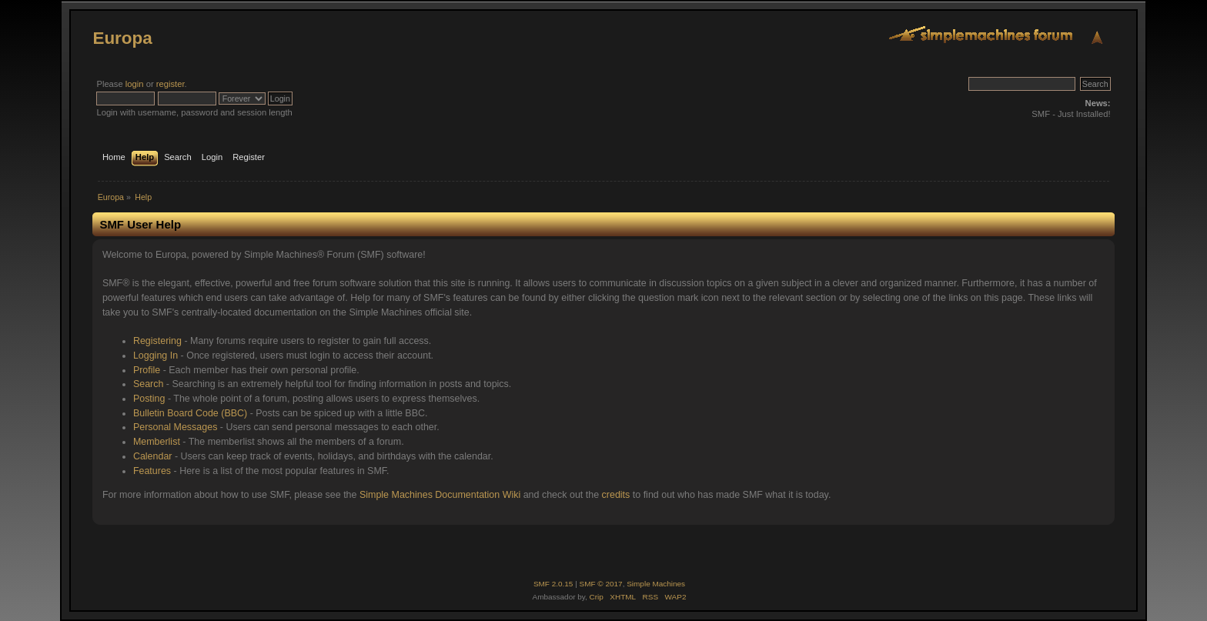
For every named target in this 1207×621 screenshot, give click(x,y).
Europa (122, 38)
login (134, 83)
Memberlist (156, 441)
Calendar (152, 456)
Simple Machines (656, 583)
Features (152, 471)
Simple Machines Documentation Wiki (439, 494)
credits (616, 494)
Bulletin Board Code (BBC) (190, 413)
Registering (157, 341)
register (170, 83)
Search (148, 384)
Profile (146, 370)
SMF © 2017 (601, 583)
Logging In (155, 355)
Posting (149, 398)
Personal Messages (175, 427)
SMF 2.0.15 (553, 583)
